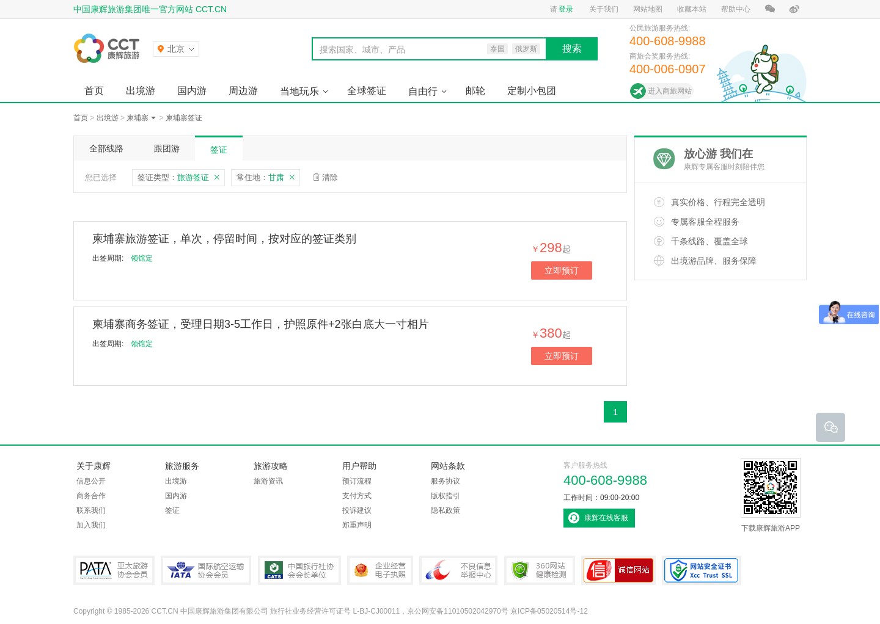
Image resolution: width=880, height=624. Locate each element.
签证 (218, 149)
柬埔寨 (137, 118)
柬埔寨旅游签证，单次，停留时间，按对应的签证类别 (224, 239)
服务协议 (445, 481)
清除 (330, 177)
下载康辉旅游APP (771, 495)
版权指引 (445, 496)
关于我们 (603, 9)
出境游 (140, 90)
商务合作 (91, 496)
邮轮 (475, 90)
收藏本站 (691, 9)
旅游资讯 (268, 481)
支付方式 (357, 496)
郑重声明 (357, 525)
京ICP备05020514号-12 (549, 611)
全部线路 (106, 148)
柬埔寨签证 (184, 118)
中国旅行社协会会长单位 (299, 570)
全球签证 (366, 90)
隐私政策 (445, 510)
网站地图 (647, 9)
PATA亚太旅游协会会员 (114, 570)
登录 (566, 9)
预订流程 (357, 481)
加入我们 (91, 525)
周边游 (243, 90)
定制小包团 (531, 90)
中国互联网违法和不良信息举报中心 (458, 570)
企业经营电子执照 (380, 570)
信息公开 (91, 481)
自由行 (423, 91)
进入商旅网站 (670, 91)
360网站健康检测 (539, 570)
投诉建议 (357, 510)
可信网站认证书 (618, 570)
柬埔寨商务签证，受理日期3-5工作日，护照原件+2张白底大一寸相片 (260, 324)
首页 (94, 90)
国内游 (192, 90)
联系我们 (91, 510)
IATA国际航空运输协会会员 (206, 570)
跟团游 (167, 148)
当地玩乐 (299, 91)
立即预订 (561, 270)
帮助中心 (735, 9)
